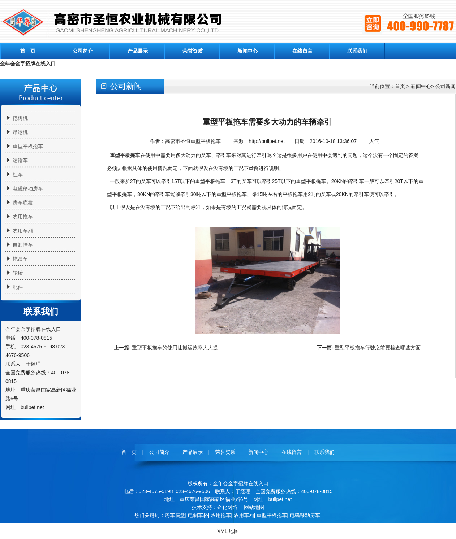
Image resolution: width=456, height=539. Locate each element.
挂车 (18, 174)
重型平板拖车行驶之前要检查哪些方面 (378, 348)
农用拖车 (23, 216)
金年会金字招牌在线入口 (28, 63)
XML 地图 (228, 531)
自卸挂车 (23, 245)
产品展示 (138, 51)
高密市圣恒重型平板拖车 (193, 141)
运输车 (20, 160)
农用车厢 (23, 231)
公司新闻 (445, 86)
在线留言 (302, 51)
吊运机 (20, 132)
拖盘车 (20, 259)
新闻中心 (247, 51)
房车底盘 (23, 202)
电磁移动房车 (28, 188)
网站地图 (254, 507)
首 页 (27, 51)
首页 (400, 86)
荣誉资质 (192, 51)
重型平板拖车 (28, 146)
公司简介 (83, 51)
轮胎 (18, 273)
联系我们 (357, 51)
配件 (18, 287)
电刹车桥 (198, 515)
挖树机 (20, 118)
